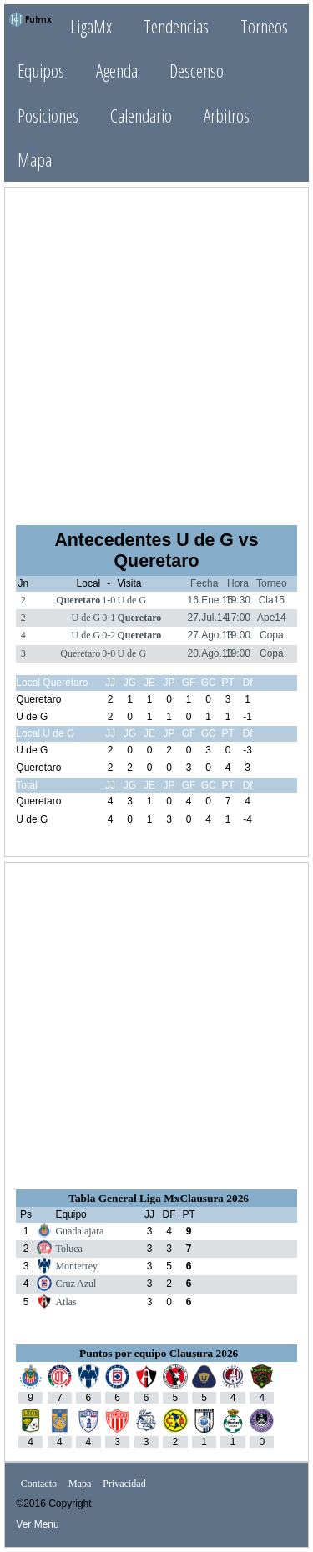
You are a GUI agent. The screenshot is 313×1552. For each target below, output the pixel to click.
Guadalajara (79, 1231)
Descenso (196, 70)
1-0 (108, 600)
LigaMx (91, 26)
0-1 (108, 617)
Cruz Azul (75, 1283)
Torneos (264, 26)
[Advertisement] (156, 354)
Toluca (68, 1248)
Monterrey (76, 1266)
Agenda (117, 70)
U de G (131, 600)
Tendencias (176, 26)
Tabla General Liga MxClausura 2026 (158, 1198)
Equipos (41, 70)
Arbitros (227, 115)
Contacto (39, 1483)
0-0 (108, 653)
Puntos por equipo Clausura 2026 (158, 1353)
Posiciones (48, 115)
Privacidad (124, 1483)
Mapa (35, 160)
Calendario (141, 115)
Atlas (65, 1302)
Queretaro (78, 600)
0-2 (108, 635)
